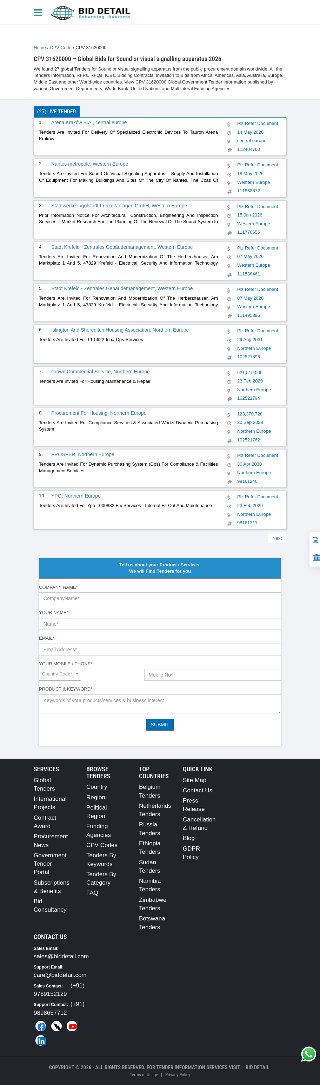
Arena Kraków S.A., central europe (89, 122)
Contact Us (197, 790)
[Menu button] (40, 12)
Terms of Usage (144, 1074)
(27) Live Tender (56, 111)
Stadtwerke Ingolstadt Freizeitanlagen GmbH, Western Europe (119, 205)
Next (277, 538)
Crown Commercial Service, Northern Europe (100, 371)
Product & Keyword (65, 689)
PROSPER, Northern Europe (82, 454)
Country (96, 787)
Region (95, 797)
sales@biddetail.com (61, 956)
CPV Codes (102, 845)
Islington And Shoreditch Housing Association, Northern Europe (120, 330)
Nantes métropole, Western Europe (89, 164)
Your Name (53, 612)
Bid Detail (257, 1067)
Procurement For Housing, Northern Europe (99, 413)
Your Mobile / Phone (65, 663)
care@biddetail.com (60, 975)
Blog (189, 838)
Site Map (194, 780)
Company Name (58, 587)
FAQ (92, 893)
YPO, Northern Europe (76, 496)
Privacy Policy (177, 1074)
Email (46, 638)
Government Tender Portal (50, 864)
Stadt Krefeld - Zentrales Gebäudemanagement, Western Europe (122, 247)
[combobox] (60, 675)
